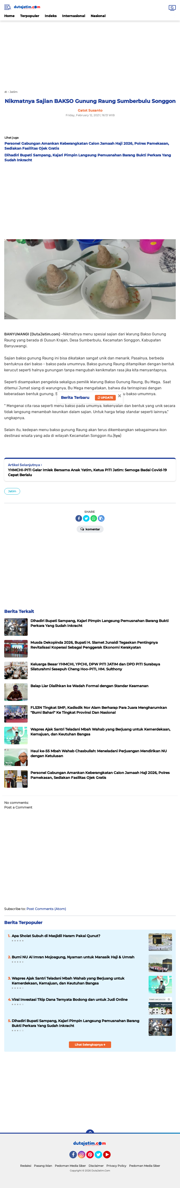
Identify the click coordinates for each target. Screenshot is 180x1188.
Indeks (50, 16)
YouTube (110, 1157)
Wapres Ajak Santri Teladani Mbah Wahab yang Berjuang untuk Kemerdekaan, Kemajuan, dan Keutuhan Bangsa (68, 980)
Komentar (90, 529)
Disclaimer (96, 1165)
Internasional (73, 16)
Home (9, 16)
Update (105, 397)
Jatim (12, 491)
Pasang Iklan (43, 1165)
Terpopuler (29, 16)
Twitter (100, 1157)
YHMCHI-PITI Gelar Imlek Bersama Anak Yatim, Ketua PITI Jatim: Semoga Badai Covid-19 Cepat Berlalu (87, 472)
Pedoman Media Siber (70, 1165)
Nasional (98, 16)
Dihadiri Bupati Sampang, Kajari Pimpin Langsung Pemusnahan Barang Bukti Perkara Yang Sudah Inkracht (75, 1023)
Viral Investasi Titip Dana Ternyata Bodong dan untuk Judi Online (70, 999)
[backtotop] (90, 1133)
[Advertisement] (90, 53)
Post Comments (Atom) (46, 909)
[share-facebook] (78, 518)
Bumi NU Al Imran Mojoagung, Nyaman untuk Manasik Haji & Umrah (73, 957)
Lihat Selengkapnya (90, 1044)
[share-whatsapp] (93, 518)
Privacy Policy (116, 1165)
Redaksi (25, 1165)
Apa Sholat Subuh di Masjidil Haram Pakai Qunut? (56, 936)
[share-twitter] (86, 518)
